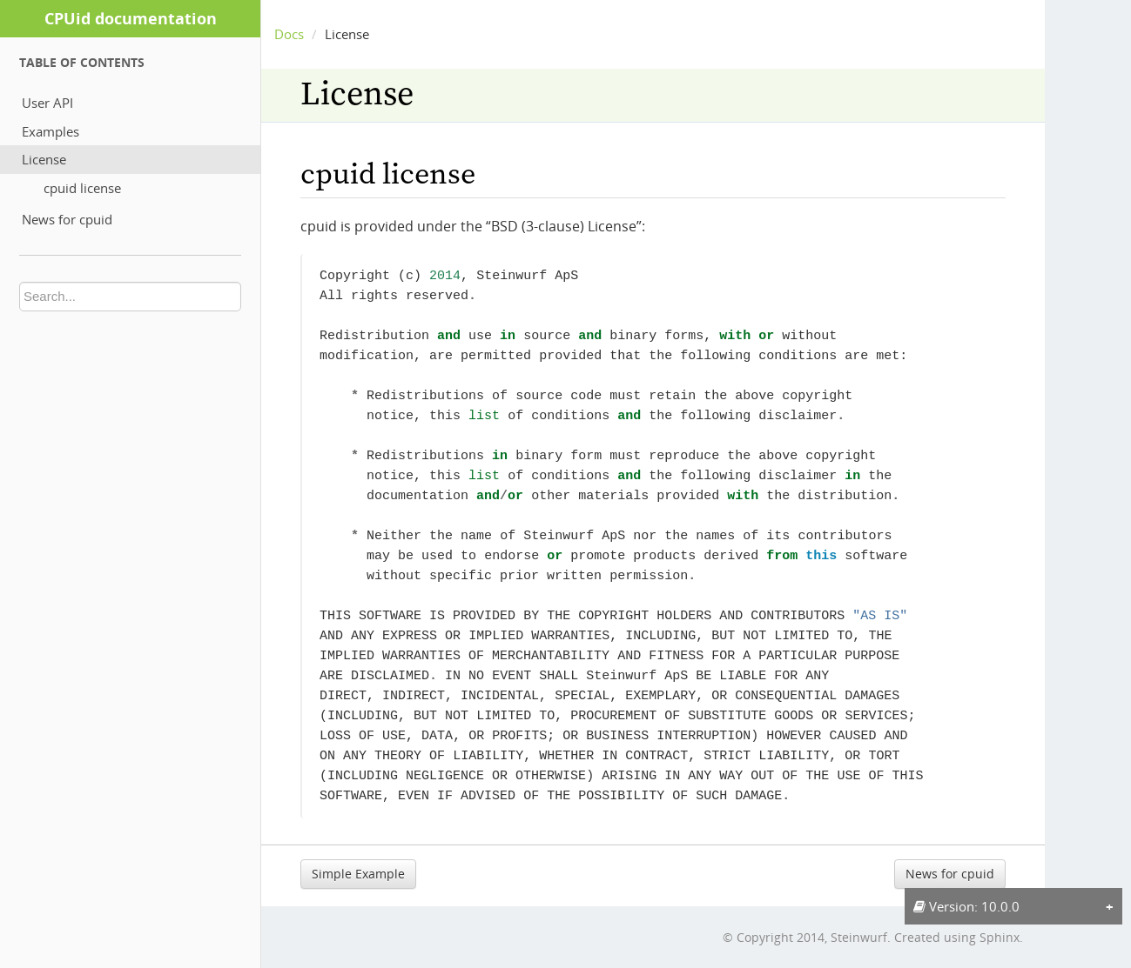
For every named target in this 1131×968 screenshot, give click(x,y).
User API (47, 102)
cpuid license (82, 188)
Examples (50, 131)
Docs (289, 34)
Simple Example (358, 873)
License (44, 159)
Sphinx (1000, 937)
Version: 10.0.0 (966, 906)
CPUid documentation (130, 18)
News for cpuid (67, 219)
